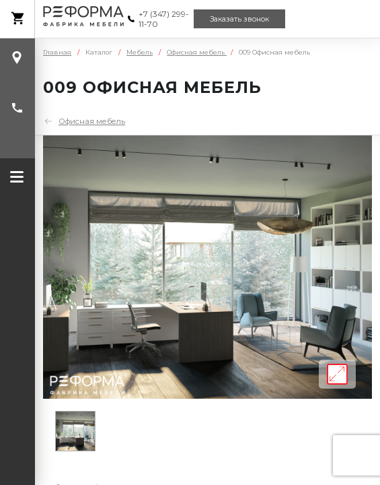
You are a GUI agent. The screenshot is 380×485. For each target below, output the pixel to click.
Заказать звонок (239, 19)
